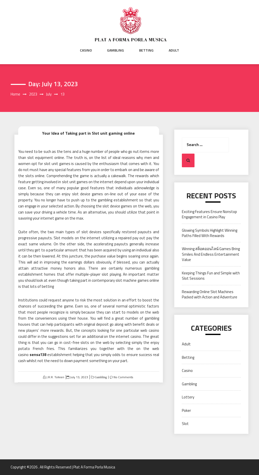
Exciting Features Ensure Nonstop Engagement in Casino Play (209, 214)
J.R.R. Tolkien (55, 377)
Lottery (188, 397)
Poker (186, 410)
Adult (174, 50)
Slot (185, 423)
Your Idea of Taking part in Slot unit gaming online (88, 133)
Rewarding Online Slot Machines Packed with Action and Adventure (209, 294)
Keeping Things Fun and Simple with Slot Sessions (211, 275)
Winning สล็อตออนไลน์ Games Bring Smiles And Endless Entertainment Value (211, 254)
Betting (146, 50)
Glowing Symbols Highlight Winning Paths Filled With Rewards (209, 233)
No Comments (123, 377)
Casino (86, 50)
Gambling (115, 50)
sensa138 (38, 355)
